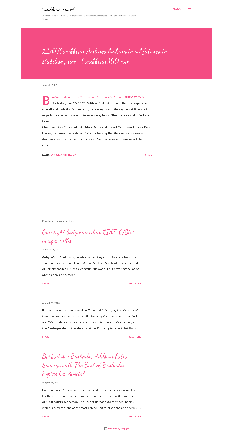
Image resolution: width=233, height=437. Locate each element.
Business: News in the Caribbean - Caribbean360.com (87, 97)
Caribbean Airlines (61, 155)
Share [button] (148, 155)
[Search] (177, 9)
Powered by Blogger (116, 428)
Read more (135, 283)
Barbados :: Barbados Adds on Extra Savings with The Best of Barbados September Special (85, 365)
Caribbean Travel (58, 9)
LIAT (75, 155)
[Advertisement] (92, 182)
